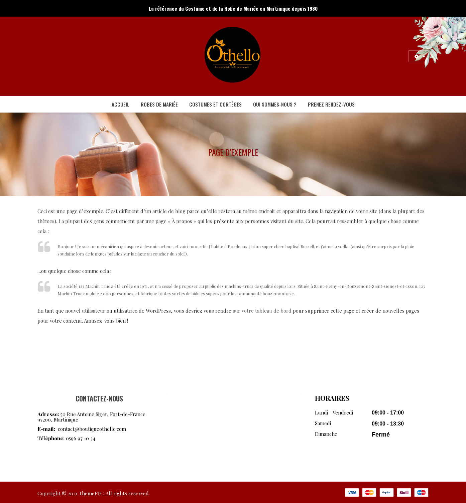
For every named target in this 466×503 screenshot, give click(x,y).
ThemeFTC (91, 493)
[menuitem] (120, 104)
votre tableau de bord (267, 310)
